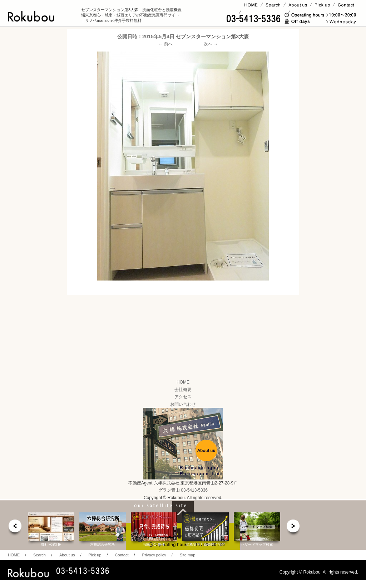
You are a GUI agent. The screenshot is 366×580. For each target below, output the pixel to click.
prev (14, 528)
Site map (187, 555)
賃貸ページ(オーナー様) (265, 12)
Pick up (94, 555)
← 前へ (166, 44)
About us (67, 555)
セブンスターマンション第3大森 (212, 36)
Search (39, 555)
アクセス (183, 396)
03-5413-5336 (194, 490)
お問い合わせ (183, 404)
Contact (122, 555)
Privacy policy (154, 555)
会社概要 (183, 389)
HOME (183, 382)
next (293, 528)
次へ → (211, 44)
